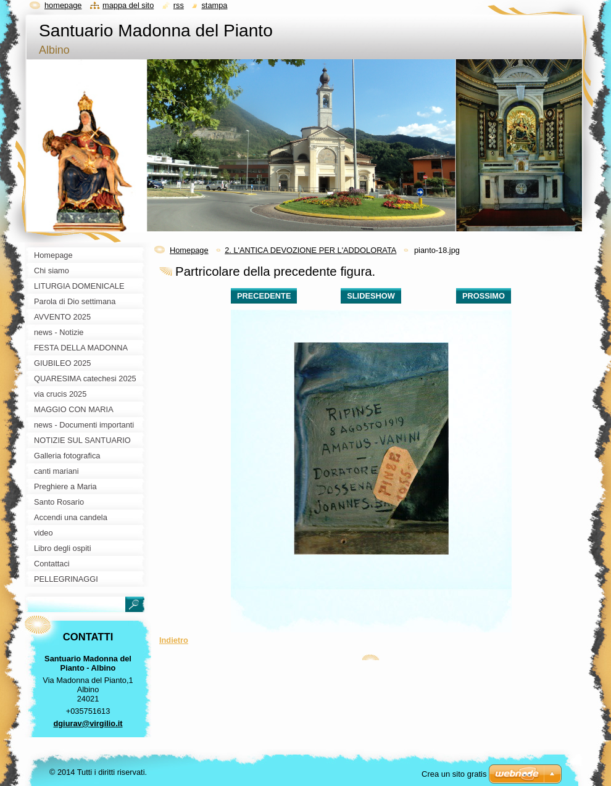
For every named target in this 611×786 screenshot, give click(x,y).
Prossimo (483, 295)
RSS (178, 5)
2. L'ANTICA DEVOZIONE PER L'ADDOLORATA (310, 250)
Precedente (264, 295)
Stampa (214, 5)
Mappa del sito (128, 5)
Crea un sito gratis (454, 774)
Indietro (173, 640)
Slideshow (371, 295)
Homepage (189, 250)
